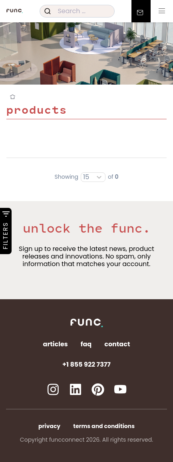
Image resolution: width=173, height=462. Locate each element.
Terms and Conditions (104, 426)
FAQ (86, 344)
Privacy (49, 426)
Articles (55, 344)
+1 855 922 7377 (86, 364)
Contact (117, 344)
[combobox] (77, 11)
